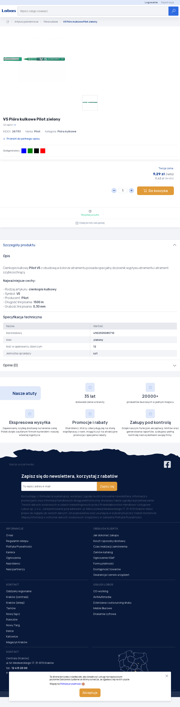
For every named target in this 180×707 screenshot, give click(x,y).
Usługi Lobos (103, 584)
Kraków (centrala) (17, 597)
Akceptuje (90, 693)
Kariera (10, 552)
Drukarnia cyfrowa (104, 614)
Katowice (12, 636)
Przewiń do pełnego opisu (21, 138)
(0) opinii (9, 124)
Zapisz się (107, 486)
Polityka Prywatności (19, 546)
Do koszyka (155, 190)
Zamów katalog (103, 552)
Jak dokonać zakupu (106, 535)
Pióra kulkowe (51, 21)
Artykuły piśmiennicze (26, 21)
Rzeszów (12, 619)
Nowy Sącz (13, 614)
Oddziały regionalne (19, 591)
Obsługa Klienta (105, 528)
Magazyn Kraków (16, 642)
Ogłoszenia (13, 558)
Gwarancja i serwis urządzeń (111, 575)
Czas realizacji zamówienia (110, 546)
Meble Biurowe (102, 608)
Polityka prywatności (70, 683)
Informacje (14, 528)
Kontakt (12, 584)
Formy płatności (103, 563)
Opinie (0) (10, 365)
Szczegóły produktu (19, 245)
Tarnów (11, 608)
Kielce (10, 631)
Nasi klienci (13, 563)
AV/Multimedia (102, 597)
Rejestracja (167, 2)
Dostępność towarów (107, 569)
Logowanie (151, 2)
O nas (9, 535)
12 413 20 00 (19, 668)
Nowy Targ (13, 625)
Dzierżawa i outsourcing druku (112, 602)
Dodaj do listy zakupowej (90, 222)
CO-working (100, 591)
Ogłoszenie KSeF (104, 558)
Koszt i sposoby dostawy (109, 541)
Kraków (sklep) (15, 602)
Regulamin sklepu (17, 541)
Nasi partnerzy (15, 569)
